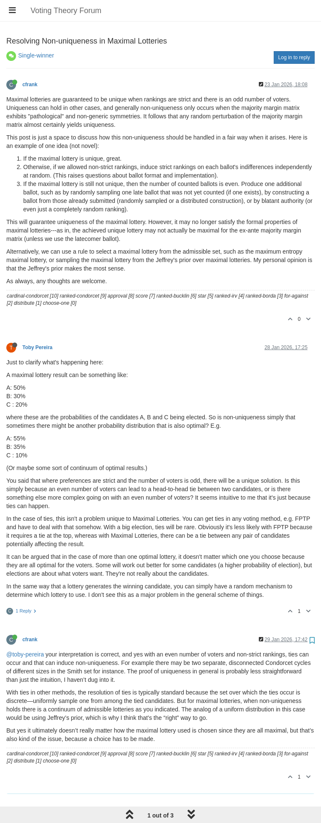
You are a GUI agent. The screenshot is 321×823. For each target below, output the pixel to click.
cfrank (30, 84)
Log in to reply (294, 57)
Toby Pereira (37, 347)
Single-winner (36, 55)
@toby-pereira (25, 654)
